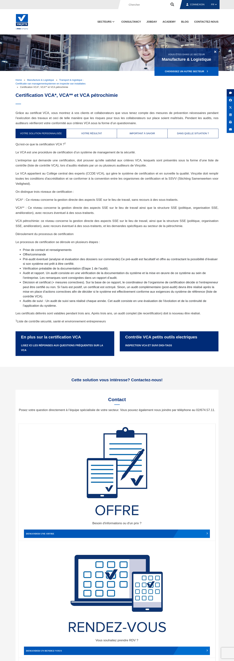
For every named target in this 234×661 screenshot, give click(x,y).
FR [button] (214, 4)
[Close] (215, 51)
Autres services (141, 529)
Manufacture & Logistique (40, 80)
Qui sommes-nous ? (135, 637)
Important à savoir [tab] (142, 133)
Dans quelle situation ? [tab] (193, 133)
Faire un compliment (43, 529)
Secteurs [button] (106, 21)
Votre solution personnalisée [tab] (41, 133)
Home (19, 80)
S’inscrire (193, 596)
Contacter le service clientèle (192, 470)
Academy (169, 21)
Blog (185, 21)
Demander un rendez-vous (92, 470)
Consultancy (131, 21)
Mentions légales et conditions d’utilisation (114, 655)
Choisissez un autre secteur (186, 71)
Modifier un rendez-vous (141, 470)
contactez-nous (206, 21)
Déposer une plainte (92, 529)
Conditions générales (78, 655)
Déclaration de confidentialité (201, 655)
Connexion (195, 4)
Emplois (191, 637)
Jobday (151, 21)
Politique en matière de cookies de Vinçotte (161, 655)
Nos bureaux (166, 637)
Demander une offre (43, 470)
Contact (211, 637)
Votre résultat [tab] (91, 133)
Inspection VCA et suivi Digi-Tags (148, 345)
